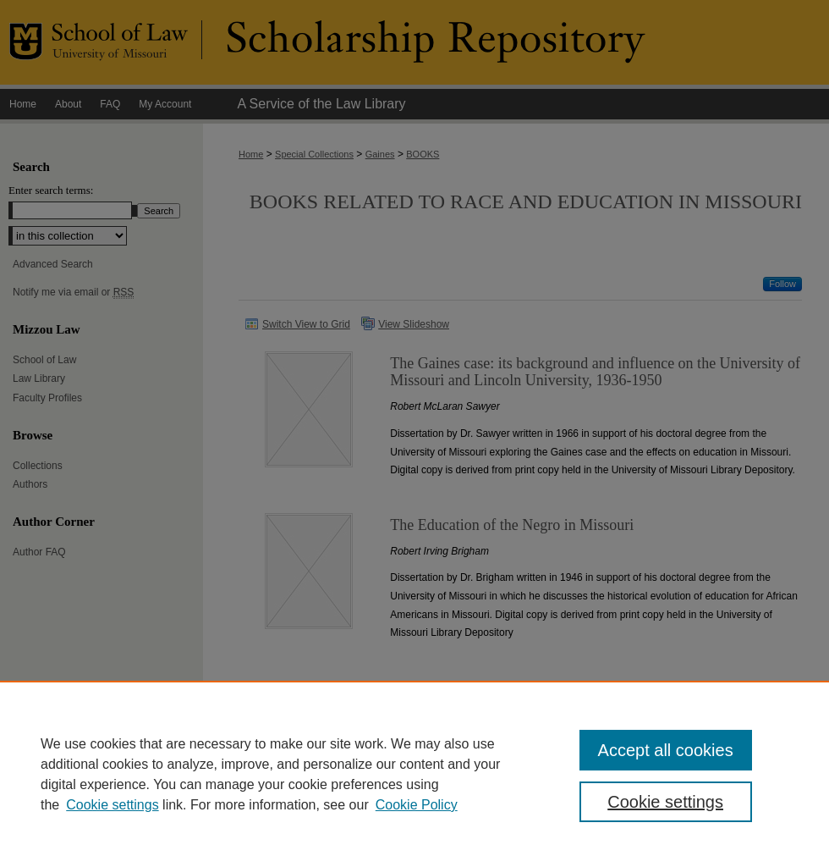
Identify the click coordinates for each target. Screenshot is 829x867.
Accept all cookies (665, 750)
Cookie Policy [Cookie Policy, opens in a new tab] (417, 805)
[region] (414, 774)
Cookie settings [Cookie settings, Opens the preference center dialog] (665, 801)
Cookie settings (112, 805)
